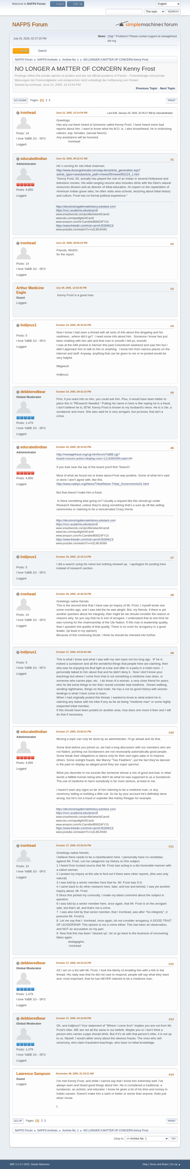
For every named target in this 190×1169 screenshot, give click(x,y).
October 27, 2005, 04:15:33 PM (73, 963)
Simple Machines (40, 1164)
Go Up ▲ (175, 1164)
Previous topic (147, 88)
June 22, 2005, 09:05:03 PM (71, 243)
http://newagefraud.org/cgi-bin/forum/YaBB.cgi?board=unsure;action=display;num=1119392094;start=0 (93, 456)
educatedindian (33, 159)
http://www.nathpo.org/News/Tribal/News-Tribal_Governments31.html (102, 484)
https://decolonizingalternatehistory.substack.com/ (86, 206)
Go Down (20, 100)
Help (145, 1164)
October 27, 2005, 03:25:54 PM (73, 845)
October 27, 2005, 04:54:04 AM (73, 652)
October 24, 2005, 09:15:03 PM (73, 447)
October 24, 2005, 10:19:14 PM (73, 556)
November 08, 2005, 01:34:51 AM (75, 1073)
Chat (110, 36)
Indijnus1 (28, 325)
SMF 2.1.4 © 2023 (19, 1164)
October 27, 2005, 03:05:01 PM (73, 731)
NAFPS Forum (30, 24)
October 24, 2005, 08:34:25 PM (73, 325)
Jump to (118, 1138)
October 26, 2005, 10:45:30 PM (73, 594)
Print (172, 100)
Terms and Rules (159, 1164)
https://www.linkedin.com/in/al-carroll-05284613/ (85, 225)
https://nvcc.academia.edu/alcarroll (77, 210)
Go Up (18, 1121)
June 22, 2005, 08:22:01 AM (72, 158)
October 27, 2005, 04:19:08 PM (73, 1018)
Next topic (167, 88)
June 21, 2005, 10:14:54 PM (71, 112)
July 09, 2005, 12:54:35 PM (71, 287)
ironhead (28, 113)
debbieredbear (32, 392)
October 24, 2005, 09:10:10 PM (73, 391)
